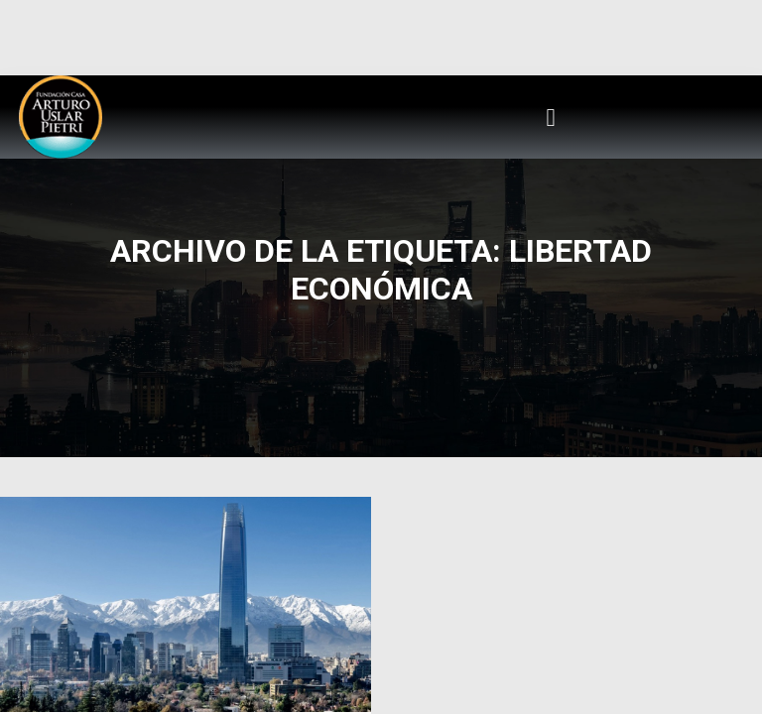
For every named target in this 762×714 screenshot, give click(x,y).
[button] (551, 117)
